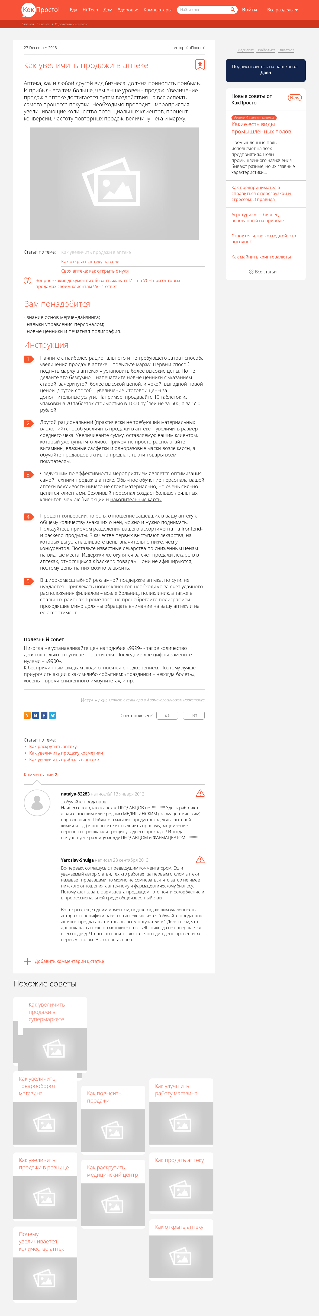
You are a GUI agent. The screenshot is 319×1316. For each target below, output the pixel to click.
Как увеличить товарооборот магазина (37, 1086)
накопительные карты (136, 499)
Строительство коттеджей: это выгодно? (263, 239)
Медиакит (245, 49)
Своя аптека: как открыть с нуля (95, 271)
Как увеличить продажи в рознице (44, 1163)
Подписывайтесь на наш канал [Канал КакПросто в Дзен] (265, 69)
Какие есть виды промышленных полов (261, 127)
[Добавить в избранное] (200, 64)
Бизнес (44, 24)
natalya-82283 (75, 794)
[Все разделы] (282, 10)
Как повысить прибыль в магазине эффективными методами (113, 1015)
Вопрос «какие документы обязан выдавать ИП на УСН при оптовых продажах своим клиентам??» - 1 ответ (108, 283)
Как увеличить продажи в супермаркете (173, 1012)
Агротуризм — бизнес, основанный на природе (257, 217)
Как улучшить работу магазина (176, 1089)
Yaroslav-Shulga (77, 860)
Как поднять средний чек (35, 1008)
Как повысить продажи (104, 1097)
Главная (28, 24)
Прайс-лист (265, 49)
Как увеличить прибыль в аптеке (64, 759)
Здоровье (128, 10)
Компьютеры (158, 10)
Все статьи (266, 272)
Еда (73, 10)
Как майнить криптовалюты (261, 257)
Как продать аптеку (179, 1160)
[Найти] (232, 10)
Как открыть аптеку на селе (90, 261)
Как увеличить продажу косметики (66, 753)
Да (167, 715)
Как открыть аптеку (179, 1226)
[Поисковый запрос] (207, 10)
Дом (108, 10)
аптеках (89, 371)
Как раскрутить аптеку (53, 746)
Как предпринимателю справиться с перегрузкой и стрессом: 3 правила (261, 193)
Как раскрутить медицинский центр (112, 1171)
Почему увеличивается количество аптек (41, 1241)
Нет (194, 715)
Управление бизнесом (71, 24)
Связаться (286, 49)
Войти (249, 9)
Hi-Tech (90, 10)
